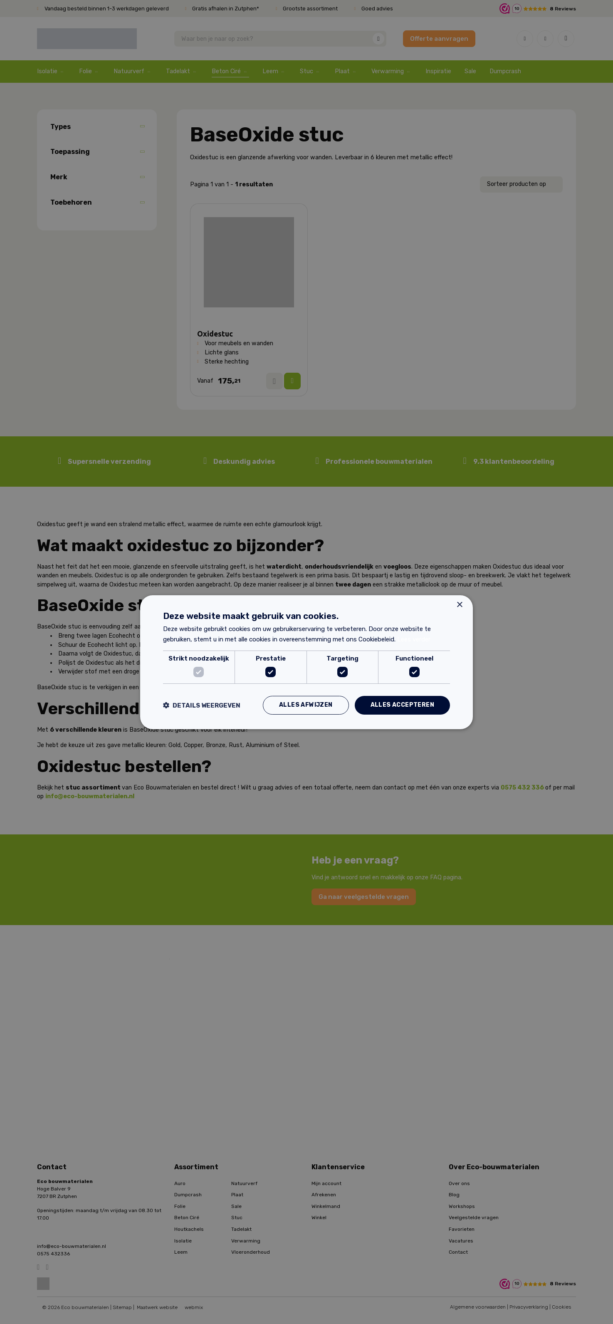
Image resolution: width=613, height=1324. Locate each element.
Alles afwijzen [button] (306, 704)
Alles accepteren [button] (402, 704)
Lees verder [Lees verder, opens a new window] (413, 639)
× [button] (459, 604)
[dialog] (306, 662)
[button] (201, 705)
